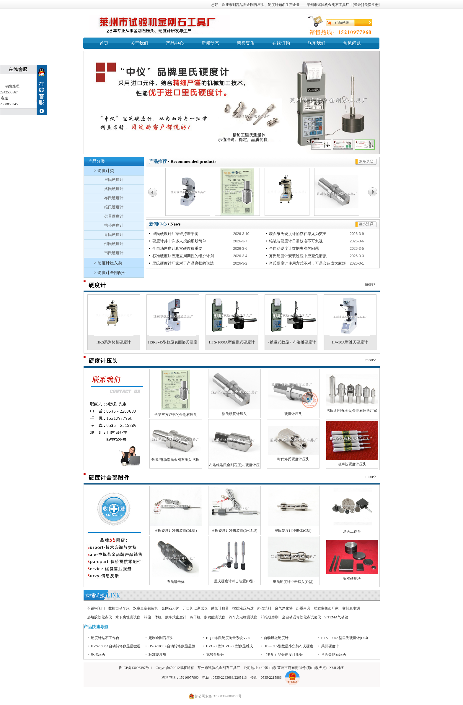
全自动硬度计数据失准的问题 (293, 248)
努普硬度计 (113, 216)
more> (370, 284)
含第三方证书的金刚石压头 (175, 415)
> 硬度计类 (104, 170)
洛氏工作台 (352, 531)
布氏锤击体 (176, 582)
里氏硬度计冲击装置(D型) (234, 581)
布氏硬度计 (113, 198)
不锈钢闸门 (96, 608)
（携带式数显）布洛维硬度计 (291, 342)
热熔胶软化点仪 (99, 617)
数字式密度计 (175, 617)
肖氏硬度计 (113, 234)
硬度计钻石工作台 (105, 645)
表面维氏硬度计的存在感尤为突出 (297, 233)
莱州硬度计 (330, 653)
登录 (357, 5)
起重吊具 (303, 608)
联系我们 (316, 43)
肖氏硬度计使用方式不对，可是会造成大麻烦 (306, 263)
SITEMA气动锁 (336, 617)
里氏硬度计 (113, 179)
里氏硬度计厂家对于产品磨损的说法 (182, 263)
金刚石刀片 (170, 608)
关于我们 (139, 43)
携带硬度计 (113, 225)
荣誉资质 (246, 43)
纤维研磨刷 (269, 617)
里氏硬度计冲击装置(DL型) (175, 531)
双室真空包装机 (145, 608)
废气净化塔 (284, 608)
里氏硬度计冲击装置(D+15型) (234, 531)
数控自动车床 (119, 608)
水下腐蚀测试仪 (127, 617)
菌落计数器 (220, 608)
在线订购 (281, 43)
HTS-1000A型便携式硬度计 (232, 342)
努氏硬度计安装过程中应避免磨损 (297, 256)
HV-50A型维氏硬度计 (350, 342)
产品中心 (175, 43)
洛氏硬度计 (113, 189)
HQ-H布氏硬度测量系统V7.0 (228, 645)
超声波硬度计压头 (352, 464)
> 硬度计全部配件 (110, 272)
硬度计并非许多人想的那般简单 (178, 241)
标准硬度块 (352, 578)
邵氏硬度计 (113, 244)
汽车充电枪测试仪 (243, 617)
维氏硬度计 (113, 207)
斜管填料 (264, 608)
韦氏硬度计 (113, 253)
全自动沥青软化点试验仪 (301, 617)
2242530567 (9, 92)
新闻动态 (210, 43)
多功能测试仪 (214, 617)
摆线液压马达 (243, 608)
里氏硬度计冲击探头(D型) (293, 582)
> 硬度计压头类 (108, 263)
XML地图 (336, 668)
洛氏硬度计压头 (234, 414)
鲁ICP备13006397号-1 (135, 668)
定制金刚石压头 (161, 645)
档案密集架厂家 (326, 608)
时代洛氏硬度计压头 (293, 459)
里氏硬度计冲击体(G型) (293, 531)
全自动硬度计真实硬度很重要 (176, 248)
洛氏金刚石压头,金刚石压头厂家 (352, 411)
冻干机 (195, 617)
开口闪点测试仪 (195, 608)
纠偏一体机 (153, 617)
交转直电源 (351, 608)
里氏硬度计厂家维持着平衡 (174, 233)
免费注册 (371, 5)
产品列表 (342, 22)
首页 (104, 43)
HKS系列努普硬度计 (113, 342)
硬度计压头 (293, 414)
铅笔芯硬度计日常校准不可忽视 (295, 241)
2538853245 (9, 104)
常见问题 (352, 43)
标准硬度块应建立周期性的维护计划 (182, 256)
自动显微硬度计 (276, 645)
